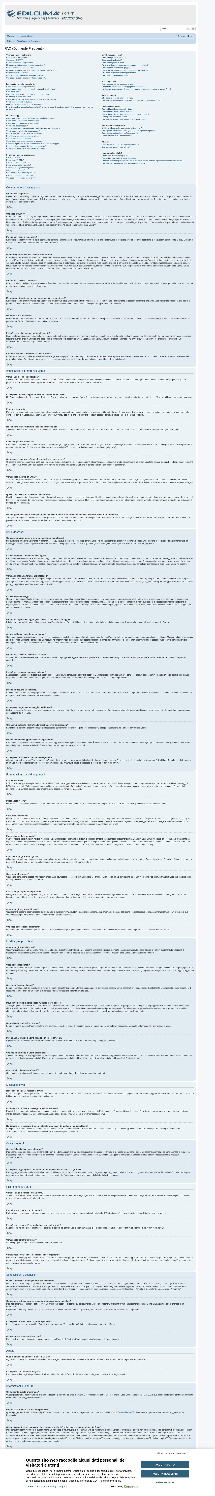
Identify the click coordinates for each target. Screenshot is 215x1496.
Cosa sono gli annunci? (15, 170)
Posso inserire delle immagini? (18, 165)
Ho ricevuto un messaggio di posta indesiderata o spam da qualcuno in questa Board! (136, 89)
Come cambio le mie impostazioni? (20, 87)
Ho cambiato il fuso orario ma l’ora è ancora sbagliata (27, 94)
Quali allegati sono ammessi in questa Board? (120, 144)
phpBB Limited (76, 1395)
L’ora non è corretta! (14, 92)
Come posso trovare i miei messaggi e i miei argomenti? (124, 119)
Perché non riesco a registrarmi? (19, 63)
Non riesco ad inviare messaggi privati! (117, 84)
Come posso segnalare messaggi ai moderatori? (26, 141)
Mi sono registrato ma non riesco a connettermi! (25, 65)
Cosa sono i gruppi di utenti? (113, 63)
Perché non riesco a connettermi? (19, 68)
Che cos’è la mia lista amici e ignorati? (117, 98)
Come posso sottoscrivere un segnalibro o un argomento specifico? (129, 131)
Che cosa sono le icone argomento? (20, 178)
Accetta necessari (165, 1474)
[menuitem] (29, 36)
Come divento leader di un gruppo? (116, 68)
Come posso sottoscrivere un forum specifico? (120, 133)
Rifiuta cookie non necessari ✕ (172, 1453)
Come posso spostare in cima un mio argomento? (26, 149)
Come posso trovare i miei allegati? (116, 147)
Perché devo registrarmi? (16, 58)
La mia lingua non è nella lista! (18, 97)
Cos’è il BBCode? (13, 157)
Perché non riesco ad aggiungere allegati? (23, 136)
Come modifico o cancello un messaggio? (23, 121)
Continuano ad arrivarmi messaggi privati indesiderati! (123, 87)
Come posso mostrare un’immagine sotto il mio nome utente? (31, 99)
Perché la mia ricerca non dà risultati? (117, 112)
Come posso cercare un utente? (115, 117)
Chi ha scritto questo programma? (115, 156)
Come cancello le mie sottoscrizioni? (116, 136)
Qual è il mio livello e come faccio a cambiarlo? (25, 104)
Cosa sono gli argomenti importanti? (20, 173)
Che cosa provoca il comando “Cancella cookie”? (26, 78)
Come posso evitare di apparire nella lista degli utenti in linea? (31, 89)
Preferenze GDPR (165, 1482)
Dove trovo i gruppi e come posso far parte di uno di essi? (125, 65)
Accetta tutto (165, 1464)
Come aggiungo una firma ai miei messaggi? (24, 123)
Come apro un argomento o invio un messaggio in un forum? (30, 118)
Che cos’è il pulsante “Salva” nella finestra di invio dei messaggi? (32, 144)
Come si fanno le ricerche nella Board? (117, 109)
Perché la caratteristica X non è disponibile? (119, 158)
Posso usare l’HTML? (15, 160)
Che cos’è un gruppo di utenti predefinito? (119, 73)
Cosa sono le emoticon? (16, 162)
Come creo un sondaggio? (17, 126)
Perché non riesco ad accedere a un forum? (24, 133)
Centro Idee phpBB (126, 1412)
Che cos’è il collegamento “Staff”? (115, 75)
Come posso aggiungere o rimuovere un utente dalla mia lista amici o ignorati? (133, 100)
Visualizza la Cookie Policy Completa (47, 1486)
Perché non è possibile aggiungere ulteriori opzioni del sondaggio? (33, 128)
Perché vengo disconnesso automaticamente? (25, 75)
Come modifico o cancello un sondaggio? (23, 131)
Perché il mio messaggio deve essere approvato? (26, 146)
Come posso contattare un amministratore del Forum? (124, 163)
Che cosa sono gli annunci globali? (20, 168)
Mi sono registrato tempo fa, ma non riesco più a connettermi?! (31, 70)
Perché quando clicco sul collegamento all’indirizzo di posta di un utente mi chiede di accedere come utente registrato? (49, 108)
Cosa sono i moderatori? (112, 60)
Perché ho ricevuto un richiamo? (19, 139)
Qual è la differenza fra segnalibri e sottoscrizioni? (122, 128)
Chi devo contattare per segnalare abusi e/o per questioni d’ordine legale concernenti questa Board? (142, 161)
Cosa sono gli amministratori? (114, 58)
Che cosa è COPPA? (14, 60)
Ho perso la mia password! (17, 73)
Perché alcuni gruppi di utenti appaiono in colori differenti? (125, 70)
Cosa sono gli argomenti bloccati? (20, 175)
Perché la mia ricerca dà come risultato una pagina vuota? (125, 114)
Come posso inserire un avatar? (19, 102)
